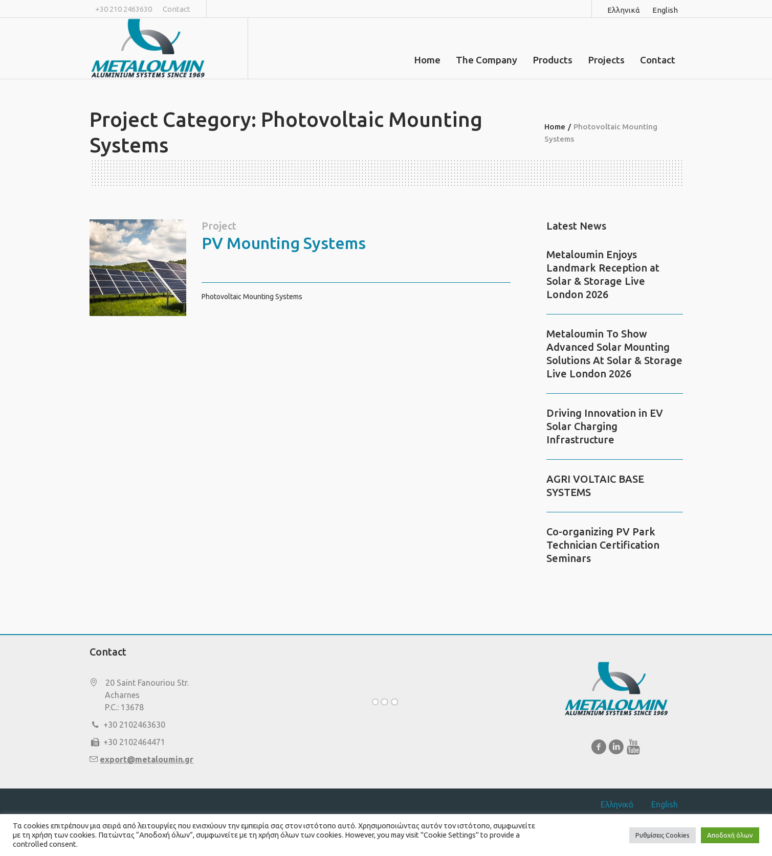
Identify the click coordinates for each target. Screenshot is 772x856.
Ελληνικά (623, 10)
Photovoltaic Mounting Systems (252, 296)
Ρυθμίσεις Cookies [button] (662, 835)
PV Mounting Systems (284, 243)
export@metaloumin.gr (146, 759)
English (665, 10)
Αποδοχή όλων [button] (730, 835)
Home (554, 126)
